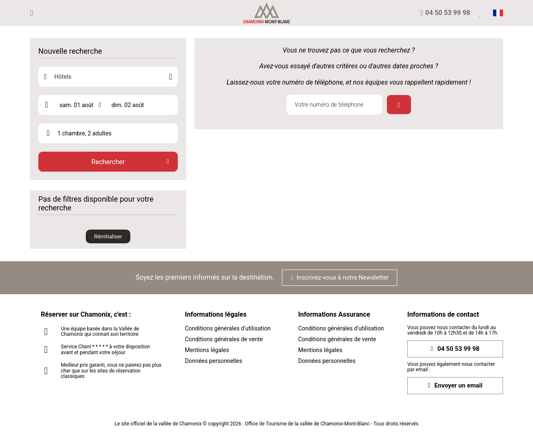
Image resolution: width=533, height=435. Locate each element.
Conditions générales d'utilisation (228, 328)
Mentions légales (207, 350)
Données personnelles (213, 361)
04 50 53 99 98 (455, 349)
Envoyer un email (455, 386)
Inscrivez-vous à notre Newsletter (340, 277)
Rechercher (108, 162)
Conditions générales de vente (224, 339)
